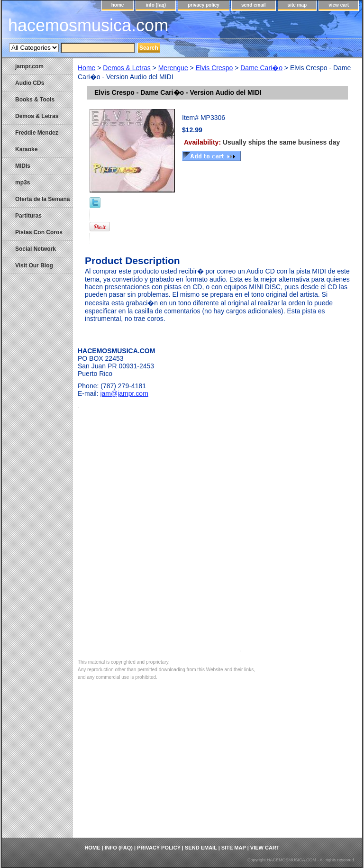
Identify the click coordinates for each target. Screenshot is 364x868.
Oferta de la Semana (42, 199)
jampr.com (29, 66)
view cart (338, 5)
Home (86, 68)
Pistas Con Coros (39, 232)
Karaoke (26, 149)
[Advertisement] (217, 766)
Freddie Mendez (36, 132)
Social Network (35, 249)
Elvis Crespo (214, 68)
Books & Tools (35, 99)
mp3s (22, 182)
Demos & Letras (126, 68)
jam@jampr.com (124, 393)
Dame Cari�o (261, 68)
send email (253, 5)
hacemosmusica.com (88, 25)
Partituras (28, 215)
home (117, 5)
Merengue (173, 68)
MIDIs (22, 166)
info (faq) (156, 5)
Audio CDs (29, 83)
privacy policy (203, 5)
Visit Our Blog (34, 265)
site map (297, 5)
